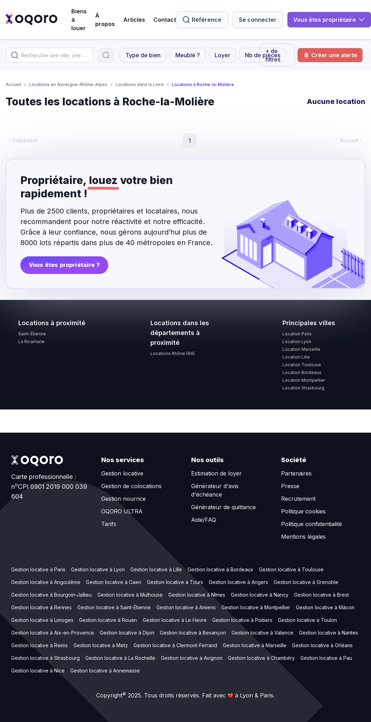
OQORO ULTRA (122, 511)
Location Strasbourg (303, 387)
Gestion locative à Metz (100, 645)
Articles (134, 19)
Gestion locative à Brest (321, 595)
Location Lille (296, 357)
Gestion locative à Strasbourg (45, 658)
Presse (290, 486)
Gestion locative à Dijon (127, 633)
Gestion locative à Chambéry (261, 658)
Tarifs (108, 523)
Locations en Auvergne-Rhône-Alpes (68, 84)
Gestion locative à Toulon (307, 620)
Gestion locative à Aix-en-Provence (52, 633)
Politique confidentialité (311, 523)
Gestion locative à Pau (326, 658)
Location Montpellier (303, 380)
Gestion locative (122, 473)
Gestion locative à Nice (38, 671)
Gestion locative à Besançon (193, 633)
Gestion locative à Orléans (322, 645)
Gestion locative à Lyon (98, 569)
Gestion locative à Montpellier (255, 607)
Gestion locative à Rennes (41, 607)
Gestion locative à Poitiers (242, 620)
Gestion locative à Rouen (108, 620)
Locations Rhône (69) (172, 353)
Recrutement (298, 498)
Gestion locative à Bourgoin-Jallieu (51, 595)
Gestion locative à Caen (113, 582)
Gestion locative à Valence (262, 633)
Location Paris (297, 333)
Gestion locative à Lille (156, 569)
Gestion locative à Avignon (191, 658)
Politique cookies (303, 511)
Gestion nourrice (123, 498)
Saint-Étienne (32, 333)
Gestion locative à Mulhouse (130, 595)
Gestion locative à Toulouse (291, 569)
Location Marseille (301, 349)
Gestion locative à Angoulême (45, 582)
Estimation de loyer (216, 473)
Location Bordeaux (301, 372)
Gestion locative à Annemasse (105, 671)
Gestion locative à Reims (39, 645)
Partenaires (296, 473)
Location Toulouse (301, 364)
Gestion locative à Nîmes (196, 595)
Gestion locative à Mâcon (325, 607)
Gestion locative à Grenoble (306, 582)
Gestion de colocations (131, 486)
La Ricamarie (31, 341)
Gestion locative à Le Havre (175, 620)
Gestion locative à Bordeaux (220, 569)
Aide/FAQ (203, 519)
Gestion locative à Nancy (259, 595)
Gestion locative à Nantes (328, 633)
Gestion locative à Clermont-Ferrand (175, 645)
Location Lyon (296, 341)
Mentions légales (303, 536)
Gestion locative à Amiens (186, 607)
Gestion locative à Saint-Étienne (114, 607)
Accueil (13, 84)
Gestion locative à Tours (175, 582)
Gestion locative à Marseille (254, 645)
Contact (165, 19)
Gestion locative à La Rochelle (120, 658)
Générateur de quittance (223, 507)
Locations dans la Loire (140, 84)
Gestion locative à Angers (238, 582)
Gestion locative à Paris (38, 569)
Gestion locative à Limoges (42, 620)
